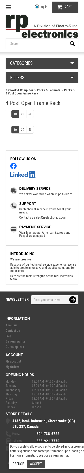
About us (11, 325)
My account (13, 361)
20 (22, 114)
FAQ (8, 336)
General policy (15, 341)
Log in (41, 7)
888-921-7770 (48, 441)
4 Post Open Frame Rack (22, 93)
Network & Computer (19, 90)
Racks (68, 90)
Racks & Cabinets (48, 90)
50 (30, 114)
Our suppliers (15, 347)
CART (65, 7)
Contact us (13, 330)
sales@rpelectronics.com (50, 217)
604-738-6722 (48, 433)
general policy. (59, 455)
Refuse (18, 464)
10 (15, 114)
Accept (36, 464)
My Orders (12, 367)
